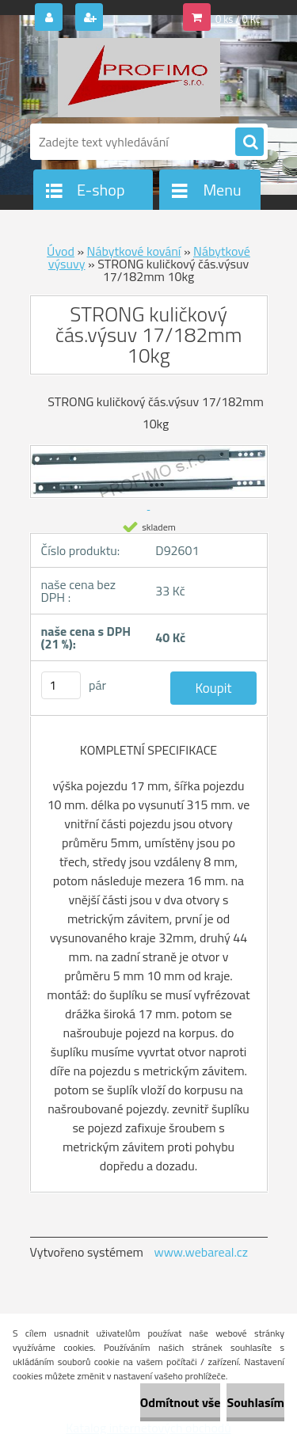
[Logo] (139, 77)
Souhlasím (255, 1402)
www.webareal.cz (201, 1251)
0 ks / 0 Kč (238, 19)
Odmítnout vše (180, 1402)
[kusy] (61, 685)
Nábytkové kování (134, 251)
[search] (249, 142)
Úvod (60, 251)
